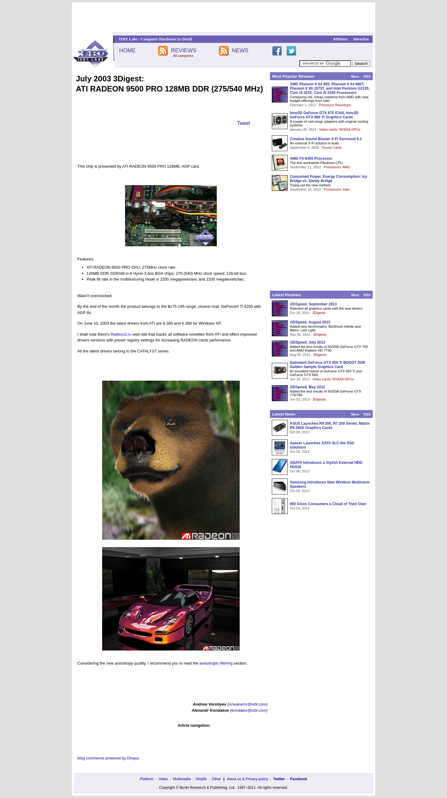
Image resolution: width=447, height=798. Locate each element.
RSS (367, 76)
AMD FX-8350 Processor (311, 158)
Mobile (201, 779)
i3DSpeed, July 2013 (307, 342)
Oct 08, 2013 (299, 432)
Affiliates (340, 39)
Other (216, 779)
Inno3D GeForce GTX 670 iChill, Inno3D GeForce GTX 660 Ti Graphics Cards (324, 115)
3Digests (319, 313)
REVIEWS (183, 50)
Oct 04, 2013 (299, 491)
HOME (127, 50)
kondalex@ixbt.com (248, 710)
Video (163, 779)
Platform (146, 779)
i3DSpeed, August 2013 (310, 322)
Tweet (243, 123)
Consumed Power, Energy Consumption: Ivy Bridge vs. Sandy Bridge (328, 178)
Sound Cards (332, 147)
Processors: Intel (336, 189)
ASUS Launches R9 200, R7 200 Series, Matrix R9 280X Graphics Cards (330, 425)
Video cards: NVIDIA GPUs (339, 129)
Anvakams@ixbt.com (247, 704)
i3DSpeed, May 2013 (307, 387)
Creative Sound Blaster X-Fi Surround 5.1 (326, 139)
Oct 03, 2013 (299, 508)
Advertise (361, 39)
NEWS (240, 50)
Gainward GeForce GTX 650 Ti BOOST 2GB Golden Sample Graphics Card (327, 364)
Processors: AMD (337, 167)
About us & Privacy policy (247, 779)
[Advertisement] (223, 17)
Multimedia (182, 779)
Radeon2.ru (121, 334)
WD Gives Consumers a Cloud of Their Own (328, 504)
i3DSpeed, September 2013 (313, 304)
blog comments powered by (108, 758)
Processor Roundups (335, 105)
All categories (183, 56)
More (355, 76)
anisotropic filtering (215, 663)
